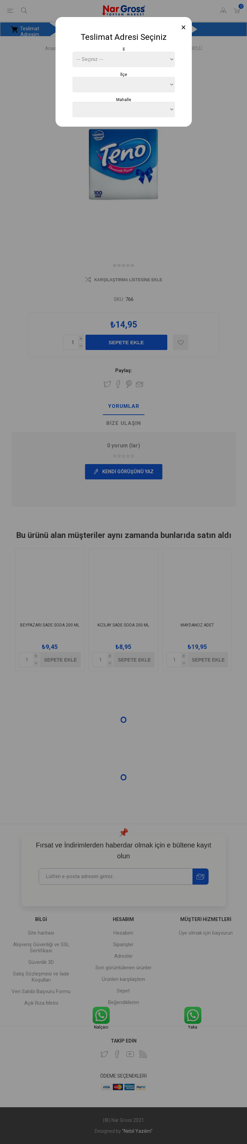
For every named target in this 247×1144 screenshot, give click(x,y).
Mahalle (123, 99)
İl (124, 49)
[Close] (183, 27)
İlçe (123, 74)
